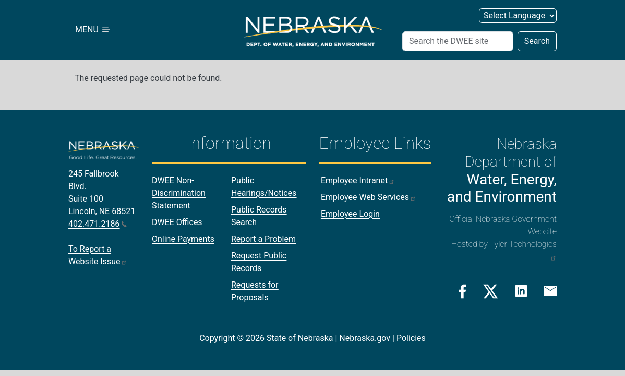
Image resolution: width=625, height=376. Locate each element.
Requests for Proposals (255, 291)
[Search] (457, 41)
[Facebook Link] (462, 291)
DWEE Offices (177, 222)
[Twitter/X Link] (490, 291)
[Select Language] (518, 15)
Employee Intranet (358, 180)
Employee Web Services (368, 197)
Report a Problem (263, 239)
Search (537, 41)
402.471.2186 (97, 224)
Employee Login (350, 214)
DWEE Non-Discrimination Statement (179, 192)
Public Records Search (258, 216)
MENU (93, 29)
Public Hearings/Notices (263, 186)
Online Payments (183, 239)
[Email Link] (550, 290)
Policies (411, 338)
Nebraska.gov (364, 338)
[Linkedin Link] (521, 290)
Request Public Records (258, 262)
